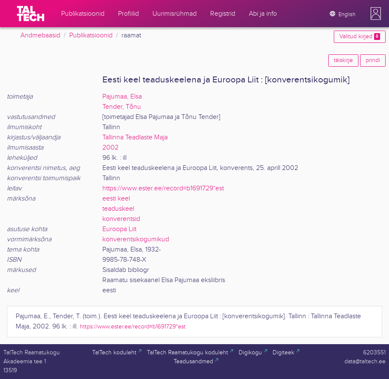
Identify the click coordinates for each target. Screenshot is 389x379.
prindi (373, 60)
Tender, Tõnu (121, 107)
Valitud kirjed (359, 36)
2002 (110, 148)
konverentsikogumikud (135, 239)
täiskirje (343, 60)
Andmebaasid (40, 35)
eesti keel (116, 199)
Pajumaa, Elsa (122, 97)
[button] (376, 13)
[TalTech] (30, 14)
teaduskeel (118, 209)
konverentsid (121, 219)
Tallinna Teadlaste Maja (135, 137)
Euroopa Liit (119, 229)
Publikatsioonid (91, 35)
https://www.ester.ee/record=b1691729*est (163, 188)
